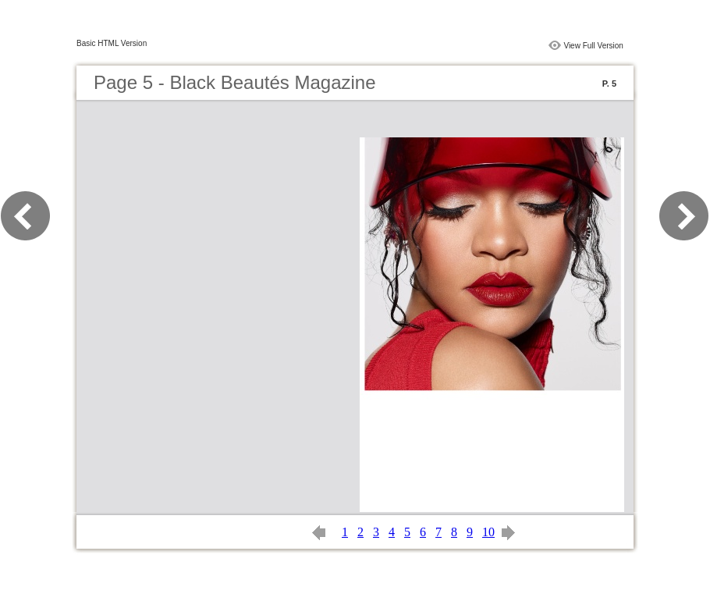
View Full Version (593, 45)
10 (488, 532)
